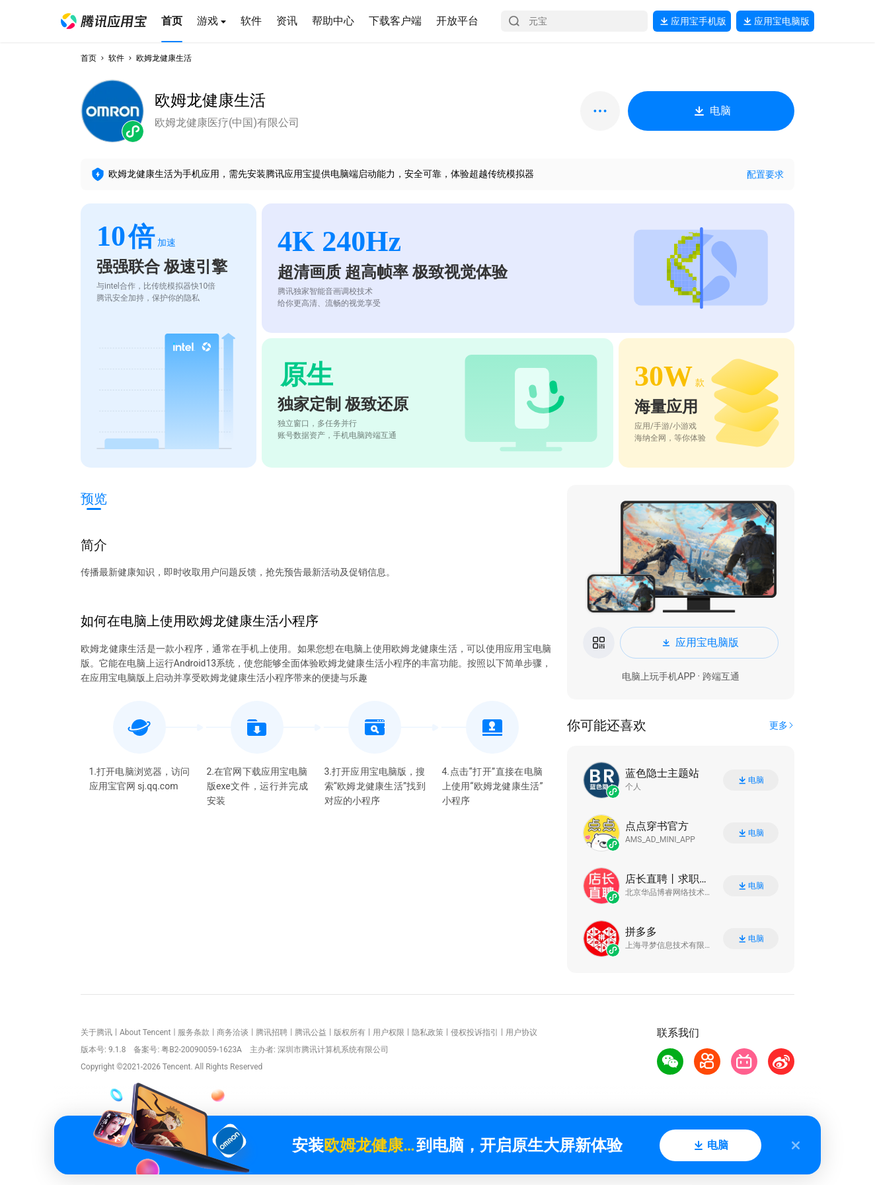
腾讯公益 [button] (310, 1032)
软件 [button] (116, 58)
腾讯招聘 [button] (271, 1032)
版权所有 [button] (349, 1032)
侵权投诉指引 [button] (474, 1032)
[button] (104, 21)
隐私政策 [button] (427, 1032)
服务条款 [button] (193, 1032)
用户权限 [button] (388, 1032)
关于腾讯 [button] (96, 1032)
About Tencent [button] (145, 1032)
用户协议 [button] (521, 1032)
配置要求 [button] (765, 174)
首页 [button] (88, 58)
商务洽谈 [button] (232, 1032)
